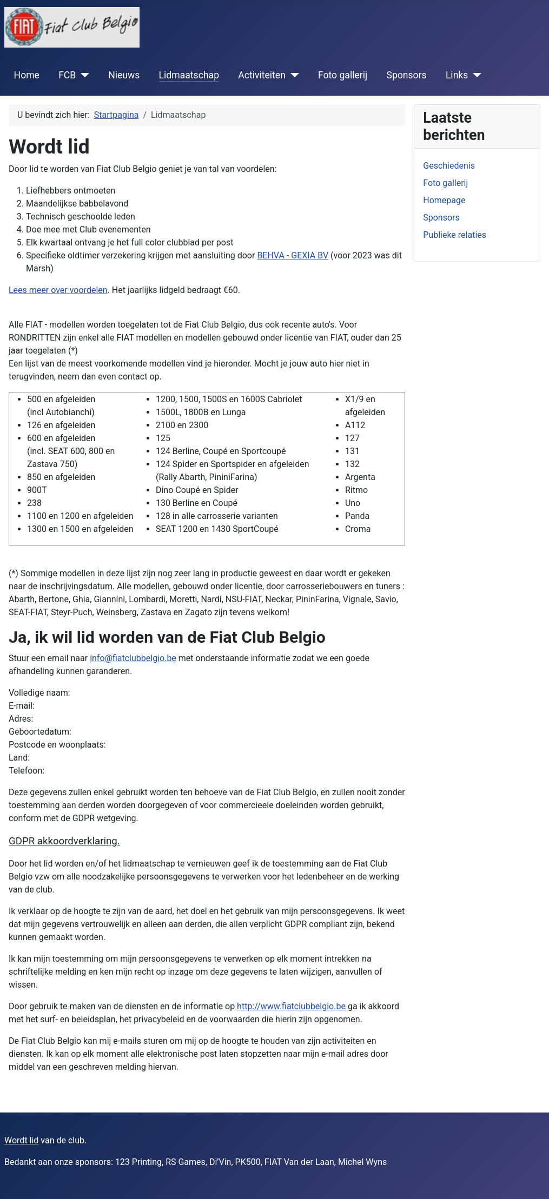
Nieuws (124, 75)
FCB (67, 75)
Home (26, 75)
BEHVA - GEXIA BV (292, 255)
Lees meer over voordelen (58, 290)
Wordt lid (21, 1140)
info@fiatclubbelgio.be (133, 658)
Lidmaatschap (189, 75)
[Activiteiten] (292, 75)
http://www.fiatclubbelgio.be (291, 1006)
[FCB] (82, 75)
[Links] (474, 75)
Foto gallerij (342, 75)
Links (457, 75)
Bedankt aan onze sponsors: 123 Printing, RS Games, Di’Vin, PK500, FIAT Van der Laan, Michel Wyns (195, 1162)
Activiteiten (262, 75)
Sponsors (406, 75)
